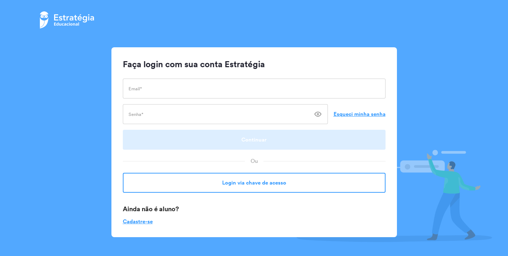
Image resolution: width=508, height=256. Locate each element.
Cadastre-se (138, 221)
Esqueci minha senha (360, 114)
